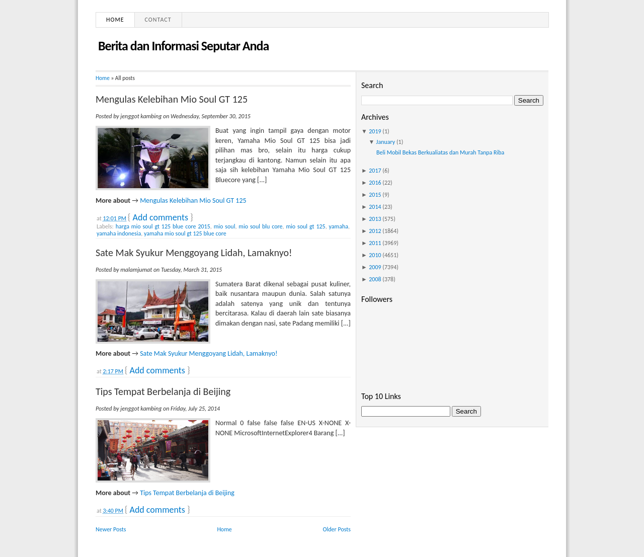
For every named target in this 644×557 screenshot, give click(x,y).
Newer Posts (111, 529)
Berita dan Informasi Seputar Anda (183, 46)
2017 (375, 170)
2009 (375, 267)
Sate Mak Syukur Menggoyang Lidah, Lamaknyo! (194, 253)
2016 (375, 182)
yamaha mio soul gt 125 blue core (185, 233)
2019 (375, 131)
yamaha (338, 226)
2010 (375, 255)
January (385, 141)
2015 (375, 194)
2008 (375, 279)
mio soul (224, 226)
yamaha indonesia (119, 233)
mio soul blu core (260, 226)
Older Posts (337, 529)
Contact (158, 19)
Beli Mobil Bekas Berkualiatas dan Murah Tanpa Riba (440, 152)
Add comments (160, 217)
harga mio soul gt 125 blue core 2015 (163, 226)
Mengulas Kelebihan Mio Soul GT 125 (172, 99)
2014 (375, 206)
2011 (375, 243)
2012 (375, 230)
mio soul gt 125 (305, 226)
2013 (375, 218)
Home (115, 19)
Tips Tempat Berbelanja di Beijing (163, 391)
